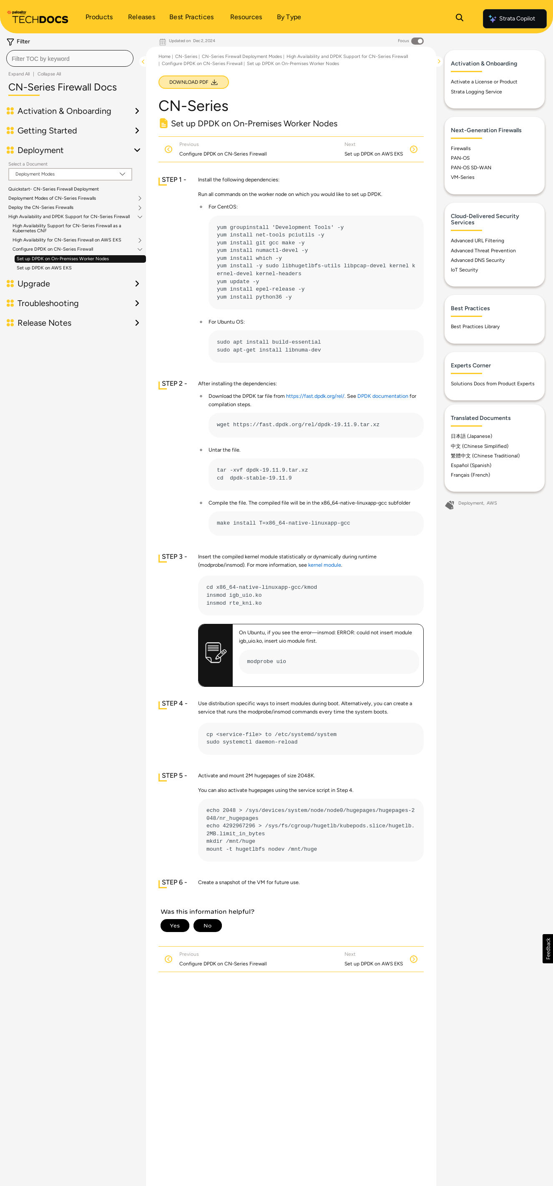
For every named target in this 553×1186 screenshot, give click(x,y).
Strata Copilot (511, 19)
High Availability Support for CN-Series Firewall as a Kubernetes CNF (67, 228)
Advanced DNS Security (478, 260)
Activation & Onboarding (64, 111)
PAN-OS (460, 158)
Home (164, 56)
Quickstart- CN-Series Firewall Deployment (53, 189)
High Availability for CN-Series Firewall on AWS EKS (67, 240)
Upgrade (34, 283)
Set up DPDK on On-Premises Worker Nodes (63, 258)
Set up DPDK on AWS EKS (44, 268)
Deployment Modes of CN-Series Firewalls (52, 198)
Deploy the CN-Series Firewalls (40, 207)
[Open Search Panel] (459, 19)
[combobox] (69, 58)
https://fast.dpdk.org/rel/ (315, 396)
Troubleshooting (48, 303)
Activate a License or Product (484, 82)
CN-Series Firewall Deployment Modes (242, 56)
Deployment (41, 150)
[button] (548, 948)
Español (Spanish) (471, 465)
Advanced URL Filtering (477, 241)
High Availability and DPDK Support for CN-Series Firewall (69, 216)
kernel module (324, 565)
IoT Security (464, 270)
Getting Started (47, 130)
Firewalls (461, 148)
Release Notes (44, 322)
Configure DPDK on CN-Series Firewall (53, 249)
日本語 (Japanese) (471, 436)
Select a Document (28, 164)
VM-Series (463, 177)
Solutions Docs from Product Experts (493, 384)
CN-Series (186, 56)
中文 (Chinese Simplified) (479, 446)
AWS (492, 503)
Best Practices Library (475, 326)
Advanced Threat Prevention (483, 251)
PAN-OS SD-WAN (471, 168)
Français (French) (470, 475)
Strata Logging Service (476, 92)
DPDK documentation (382, 396)
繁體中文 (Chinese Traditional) (485, 456)
